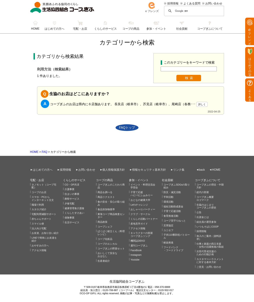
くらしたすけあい (74, 212)
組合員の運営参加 (206, 221)
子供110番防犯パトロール (177, 236)
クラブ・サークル (140, 214)
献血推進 (168, 242)
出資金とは (202, 217)
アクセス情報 (39, 250)
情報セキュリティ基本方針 (149, 169)
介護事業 (69, 189)
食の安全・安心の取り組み (111, 203)
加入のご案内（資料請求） (208, 237)
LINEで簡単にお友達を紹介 (44, 239)
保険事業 (69, 217)
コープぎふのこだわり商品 (111, 186)
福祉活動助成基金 (173, 206)
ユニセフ (168, 230)
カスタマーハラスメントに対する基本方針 (210, 261)
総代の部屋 (202, 192)
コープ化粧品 (105, 239)
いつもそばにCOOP (207, 226)
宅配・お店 (80, 28)
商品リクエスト (106, 197)
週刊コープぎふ (139, 245)
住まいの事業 (72, 194)
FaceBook (136, 250)
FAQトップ (127, 127)
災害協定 (168, 225)
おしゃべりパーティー (143, 209)
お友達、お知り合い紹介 (45, 233)
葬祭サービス (72, 198)
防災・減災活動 (172, 192)
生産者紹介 (104, 260)
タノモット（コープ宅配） (44, 186)
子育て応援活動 (172, 211)
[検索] (194, 11)
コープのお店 (39, 192)
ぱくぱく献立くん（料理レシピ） (111, 233)
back (202, 169)
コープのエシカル (107, 243)
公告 (198, 212)
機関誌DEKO (138, 240)
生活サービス (72, 222)
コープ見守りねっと (175, 220)
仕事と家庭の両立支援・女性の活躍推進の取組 (210, 245)
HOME (34, 151)
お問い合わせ (213, 3)
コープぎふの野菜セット (111, 248)
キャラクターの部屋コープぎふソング (142, 234)
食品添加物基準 (106, 209)
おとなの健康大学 (140, 200)
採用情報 (173, 3)
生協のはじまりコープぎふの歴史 (206, 206)
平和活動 (168, 197)
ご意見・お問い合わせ (208, 266)
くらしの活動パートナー (144, 218)
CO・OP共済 (72, 184)
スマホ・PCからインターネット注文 (43, 198)
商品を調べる (105, 192)
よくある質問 (191, 3)
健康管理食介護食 (74, 208)
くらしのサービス (105, 28)
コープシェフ (105, 226)
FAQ (44, 151)
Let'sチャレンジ (139, 204)
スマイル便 (38, 223)
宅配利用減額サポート (44, 214)
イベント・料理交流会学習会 (143, 186)
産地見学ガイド (139, 223)
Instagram (136, 254)
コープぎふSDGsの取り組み (177, 186)
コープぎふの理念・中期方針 (210, 186)
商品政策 (102, 221)
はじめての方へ (54, 28)
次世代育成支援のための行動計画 (206, 253)
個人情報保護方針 (113, 169)
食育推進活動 (171, 215)
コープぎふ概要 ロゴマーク (205, 198)
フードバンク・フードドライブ (173, 249)
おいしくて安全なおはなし (107, 255)
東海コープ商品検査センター (111, 216)
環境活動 (168, 201)
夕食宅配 (69, 203)
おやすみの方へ (40, 245)
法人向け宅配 (39, 228)
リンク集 (179, 169)
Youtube (135, 259)
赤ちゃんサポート (41, 218)
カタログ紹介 (39, 209)
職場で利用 (38, 204)
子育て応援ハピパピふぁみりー (142, 194)
